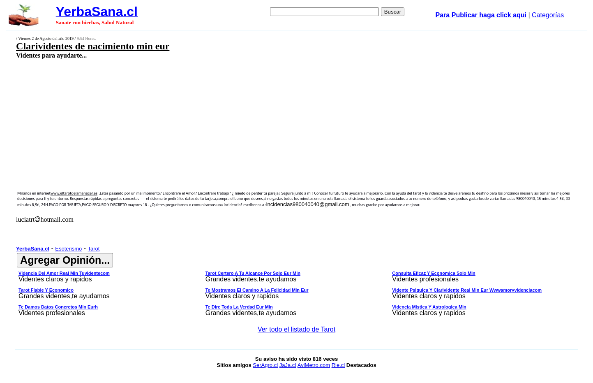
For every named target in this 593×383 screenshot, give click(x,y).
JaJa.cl (287, 365)
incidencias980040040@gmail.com (307, 204)
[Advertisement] (237, 118)
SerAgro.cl (265, 365)
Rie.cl (338, 365)
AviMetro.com (314, 365)
